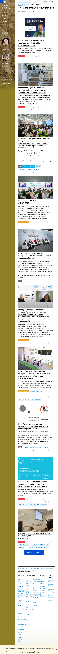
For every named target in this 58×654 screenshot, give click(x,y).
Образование (5, 27)
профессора (44, 499)
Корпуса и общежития (20, 594)
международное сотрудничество (33, 399)
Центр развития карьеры (27, 601)
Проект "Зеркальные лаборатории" (5, 32)
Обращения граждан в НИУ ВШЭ (20, 600)
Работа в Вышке (20, 640)
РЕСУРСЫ (42, 576)
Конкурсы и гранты (35, 598)
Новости (48, 570)
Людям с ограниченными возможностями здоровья (21, 630)
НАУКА (35, 576)
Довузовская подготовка (28, 580)
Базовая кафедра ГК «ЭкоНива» (26, 59)
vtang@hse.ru (8, 83)
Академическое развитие (36, 594)
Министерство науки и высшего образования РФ (51, 582)
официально (34, 172)
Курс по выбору (22, 11)
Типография (42, 588)
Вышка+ (27, 588)
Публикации (31, 11)
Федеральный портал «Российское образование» (51, 595)
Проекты (38, 11)
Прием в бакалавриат (28, 586)
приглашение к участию (46, 56)
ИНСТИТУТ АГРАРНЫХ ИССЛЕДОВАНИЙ (6, 7)
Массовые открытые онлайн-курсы (51, 600)
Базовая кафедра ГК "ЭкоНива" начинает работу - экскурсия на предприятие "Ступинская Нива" (32, 89)
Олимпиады (28, 583)
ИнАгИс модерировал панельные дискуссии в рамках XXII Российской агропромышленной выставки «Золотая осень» (34, 375)
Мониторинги (36, 585)
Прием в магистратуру (28, 591)
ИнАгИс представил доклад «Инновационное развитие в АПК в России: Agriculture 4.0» (33, 426)
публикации (25, 447)
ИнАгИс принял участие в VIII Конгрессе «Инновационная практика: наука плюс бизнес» (34, 255)
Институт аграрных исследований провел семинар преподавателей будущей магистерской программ (32, 483)
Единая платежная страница (20, 636)
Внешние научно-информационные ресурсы (37, 603)
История (4, 18)
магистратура (42, 109)
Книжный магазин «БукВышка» (42, 585)
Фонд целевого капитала (20, 605)
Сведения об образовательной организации (22, 624)
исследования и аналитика (25, 169)
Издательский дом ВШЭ (43, 580)
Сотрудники (5, 24)
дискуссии (36, 56)
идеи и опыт (35, 107)
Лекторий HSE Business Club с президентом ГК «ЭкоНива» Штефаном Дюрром (31, 42)
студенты (42, 107)
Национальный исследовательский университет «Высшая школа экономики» (35, 568)
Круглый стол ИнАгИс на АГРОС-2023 (28, 201)
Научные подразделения (23, 570)
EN (46, 1)
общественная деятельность (25, 504)
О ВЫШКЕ (21, 576)
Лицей (27, 578)
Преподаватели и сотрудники (21, 590)
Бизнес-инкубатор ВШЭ (28, 606)
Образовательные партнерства (30, 610)
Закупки (19, 596)
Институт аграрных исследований (37, 570)
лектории (29, 107)
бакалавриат (34, 109)
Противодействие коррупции (22, 609)
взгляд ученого (36, 169)
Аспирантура (28, 594)
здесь (35, 648)
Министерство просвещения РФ (51, 589)
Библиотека (42, 578)
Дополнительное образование (29, 597)
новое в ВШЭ (30, 56)
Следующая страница (34, 552)
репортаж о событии (43, 342)
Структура (4, 21)
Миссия (4, 15)
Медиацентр (43, 590)
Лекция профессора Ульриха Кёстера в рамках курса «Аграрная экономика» (34, 535)
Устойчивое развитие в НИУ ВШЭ (20, 586)
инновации (45, 280)
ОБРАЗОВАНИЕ (30, 576)
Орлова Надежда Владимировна (6, 48)
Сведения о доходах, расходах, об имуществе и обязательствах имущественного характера (22, 616)
